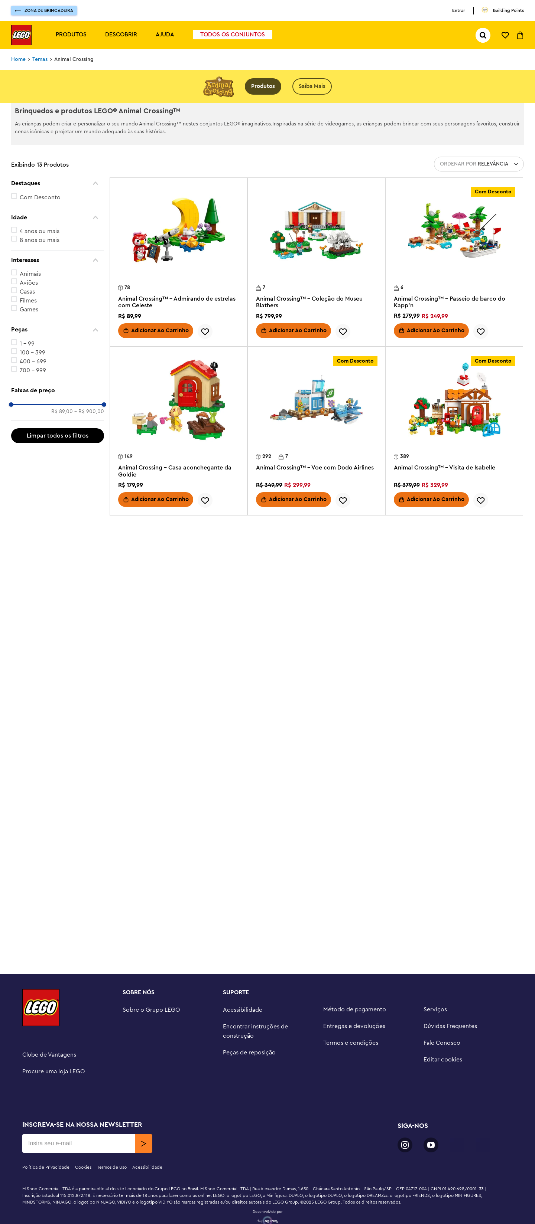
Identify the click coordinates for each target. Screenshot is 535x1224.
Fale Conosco (442, 1043)
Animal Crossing (74, 59)
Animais (30, 274)
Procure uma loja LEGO (53, 1071)
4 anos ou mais (39, 231)
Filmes (28, 301)
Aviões (29, 283)
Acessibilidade (242, 1010)
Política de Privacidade (45, 1167)
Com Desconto (40, 197)
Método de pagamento (354, 1009)
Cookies (83, 1167)
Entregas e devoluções (354, 1026)
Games (29, 309)
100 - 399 (32, 353)
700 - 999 (33, 370)
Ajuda (165, 34)
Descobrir (121, 34)
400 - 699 (33, 361)
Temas (40, 59)
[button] (57, 183)
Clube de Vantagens (49, 1055)
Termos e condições (350, 1043)
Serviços (435, 1009)
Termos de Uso (112, 1167)
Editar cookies (443, 1060)
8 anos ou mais (39, 240)
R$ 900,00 (89, 411)
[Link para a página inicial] (18, 59)
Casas (27, 292)
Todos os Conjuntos (232, 34)
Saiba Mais (312, 86)
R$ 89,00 (62, 411)
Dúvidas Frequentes (450, 1026)
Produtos (71, 34)
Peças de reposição (249, 1053)
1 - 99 (27, 344)
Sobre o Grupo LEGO (151, 1010)
